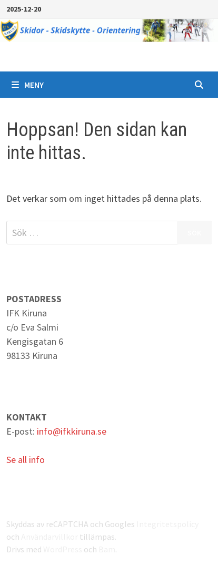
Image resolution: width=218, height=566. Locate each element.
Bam (106, 549)
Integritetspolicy (167, 524)
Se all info (25, 460)
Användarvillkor (49, 536)
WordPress (62, 549)
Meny (28, 84)
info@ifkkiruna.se (71, 431)
